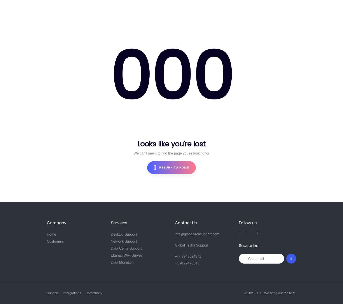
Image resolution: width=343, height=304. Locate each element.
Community (94, 293)
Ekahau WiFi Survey (127, 255)
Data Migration (122, 262)
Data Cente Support (126, 248)
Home (51, 234)
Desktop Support (124, 234)
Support (52, 293)
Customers (55, 241)
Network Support (124, 241)
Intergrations (72, 293)
